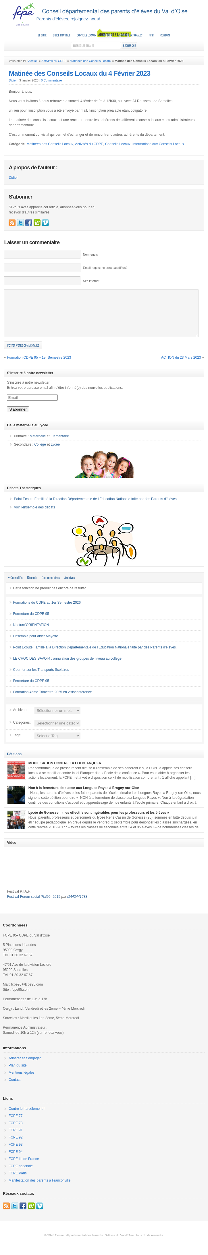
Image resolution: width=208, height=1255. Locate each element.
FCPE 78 (16, 1132)
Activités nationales (130, 35)
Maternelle (38, 445)
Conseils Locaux (86, 35)
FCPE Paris (18, 1182)
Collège (40, 453)
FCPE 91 (16, 1139)
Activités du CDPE (53, 61)
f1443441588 (77, 905)
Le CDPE (42, 35)
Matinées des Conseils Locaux (90, 61)
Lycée (55, 453)
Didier (13, 80)
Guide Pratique (61, 35)
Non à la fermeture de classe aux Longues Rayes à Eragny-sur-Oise (83, 796)
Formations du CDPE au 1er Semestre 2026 (46, 611)
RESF (151, 35)
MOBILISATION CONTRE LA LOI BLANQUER (64, 772)
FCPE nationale (21, 1175)
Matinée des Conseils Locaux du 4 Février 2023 (79, 73)
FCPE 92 (16, 1146)
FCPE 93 (16, 1153)
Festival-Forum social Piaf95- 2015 (33, 905)
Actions (107, 35)
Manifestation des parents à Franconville (39, 1189)
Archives (69, 586)
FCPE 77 (16, 1124)
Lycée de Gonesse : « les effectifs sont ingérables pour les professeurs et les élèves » (98, 821)
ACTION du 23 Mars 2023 (181, 366)
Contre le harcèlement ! (27, 1117)
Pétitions (14, 763)
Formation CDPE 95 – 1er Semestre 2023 (39, 366)
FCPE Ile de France (24, 1167)
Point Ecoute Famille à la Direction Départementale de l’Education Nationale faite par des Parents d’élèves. (96, 508)
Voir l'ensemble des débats (34, 516)
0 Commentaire (51, 80)
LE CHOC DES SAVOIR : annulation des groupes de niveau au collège (67, 667)
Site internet (91, 281)
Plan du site (18, 1074)
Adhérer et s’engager (25, 1067)
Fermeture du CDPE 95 (31, 622)
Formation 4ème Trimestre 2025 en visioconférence (52, 701)
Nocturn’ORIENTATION (31, 634)
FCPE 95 (104, 14)
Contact (165, 35)
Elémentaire (60, 445)
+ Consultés (15, 586)
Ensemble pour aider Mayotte (35, 645)
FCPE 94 (16, 1160)
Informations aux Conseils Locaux (158, 144)
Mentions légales (21, 1081)
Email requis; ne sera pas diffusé (105, 267)
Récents (32, 586)
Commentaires (51, 586)
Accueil (33, 61)
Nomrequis (90, 254)
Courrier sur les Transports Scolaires (41, 678)
